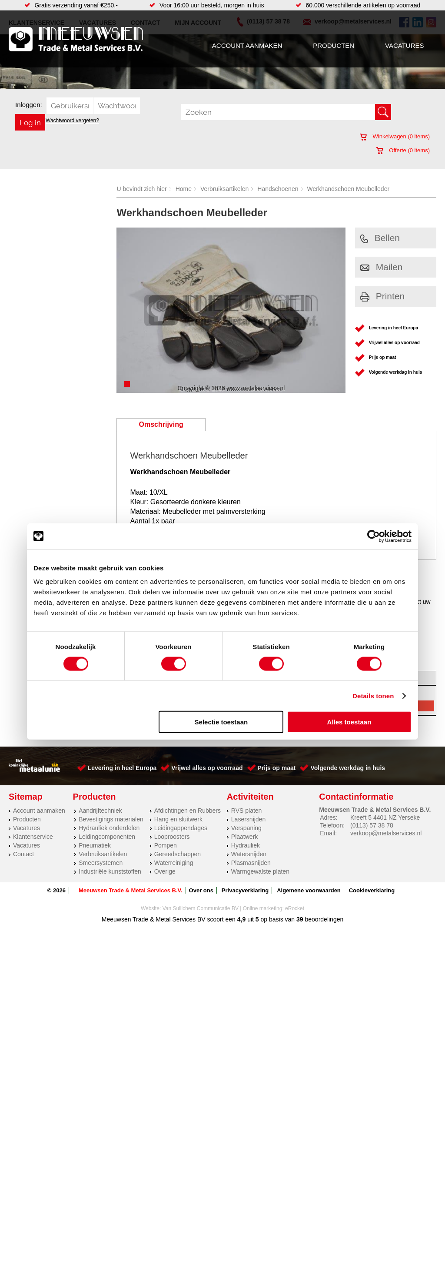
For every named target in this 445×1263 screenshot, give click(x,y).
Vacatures (404, 45)
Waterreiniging (173, 862)
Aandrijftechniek (100, 810)
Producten (333, 45)
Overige (165, 871)
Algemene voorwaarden (309, 890)
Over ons (201, 890)
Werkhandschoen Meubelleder (348, 188)
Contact (23, 854)
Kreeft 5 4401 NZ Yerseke (385, 817)
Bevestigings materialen (111, 819)
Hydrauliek (245, 845)
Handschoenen (277, 188)
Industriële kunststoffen (110, 871)
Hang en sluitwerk (178, 819)
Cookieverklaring (372, 890)
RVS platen (246, 810)
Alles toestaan (349, 722)
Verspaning (246, 827)
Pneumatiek (95, 845)
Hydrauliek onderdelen (109, 827)
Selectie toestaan (221, 722)
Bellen (380, 238)
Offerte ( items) (403, 150)
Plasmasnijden (251, 862)
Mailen (381, 267)
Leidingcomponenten (107, 836)
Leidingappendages (180, 827)
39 (299, 919)
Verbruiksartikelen (224, 188)
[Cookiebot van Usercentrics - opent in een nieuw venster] (373, 536)
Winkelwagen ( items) (395, 136)
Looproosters (172, 836)
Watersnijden (248, 854)
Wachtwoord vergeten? (72, 120)
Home (184, 188)
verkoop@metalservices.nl (386, 833)
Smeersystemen (101, 862)
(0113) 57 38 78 (371, 825)
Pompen (165, 845)
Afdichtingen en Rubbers (187, 810)
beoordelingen (323, 919)
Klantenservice (33, 836)
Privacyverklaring (245, 890)
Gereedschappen (177, 854)
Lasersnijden (248, 819)
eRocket (294, 908)
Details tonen (373, 695)
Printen (382, 296)
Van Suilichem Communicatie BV (201, 908)
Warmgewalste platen (260, 871)
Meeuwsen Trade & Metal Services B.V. (131, 890)
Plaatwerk (244, 836)
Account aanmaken (247, 45)
